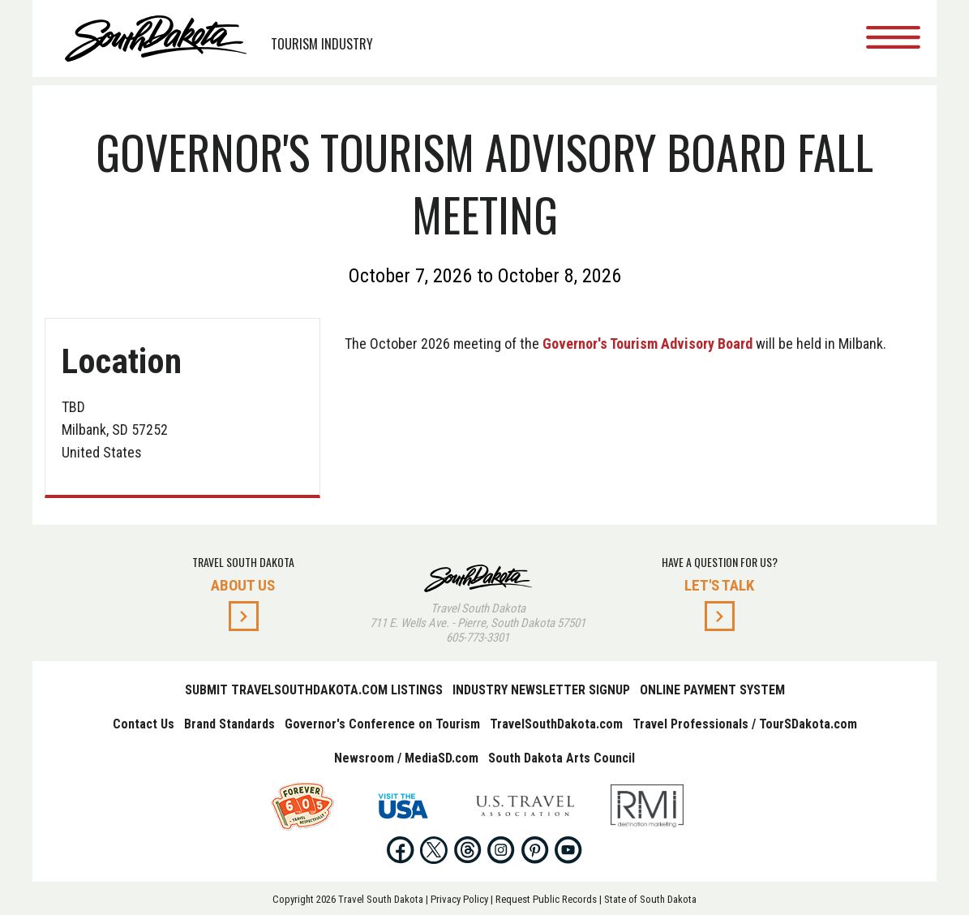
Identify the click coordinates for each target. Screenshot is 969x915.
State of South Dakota (650, 899)
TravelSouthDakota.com (556, 724)
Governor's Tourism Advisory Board (647, 343)
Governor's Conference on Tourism (382, 724)
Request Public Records (546, 899)
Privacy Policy (459, 899)
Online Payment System (712, 690)
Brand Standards (229, 724)
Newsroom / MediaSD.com (406, 758)
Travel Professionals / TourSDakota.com (744, 724)
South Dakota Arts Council (561, 758)
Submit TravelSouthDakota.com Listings (314, 690)
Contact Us (143, 724)
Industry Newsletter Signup (541, 690)
